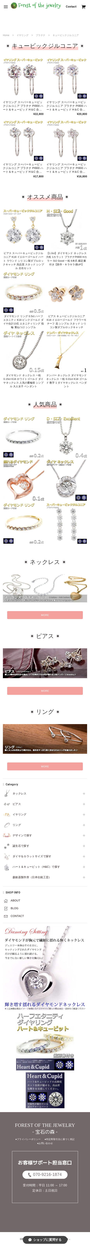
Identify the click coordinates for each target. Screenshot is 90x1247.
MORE (45, 615)
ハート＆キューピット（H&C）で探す (36, 866)
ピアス (17, 803)
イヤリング (20, 814)
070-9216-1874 (45, 1175)
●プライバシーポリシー (28, 1139)
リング (17, 824)
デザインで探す (22, 835)
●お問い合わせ (45, 1143)
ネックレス (20, 793)
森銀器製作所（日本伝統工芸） (32, 877)
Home (6, 35)
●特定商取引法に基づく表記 (60, 1139)
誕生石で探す (21, 845)
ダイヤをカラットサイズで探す (32, 856)
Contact (71, 6)
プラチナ (40, 35)
